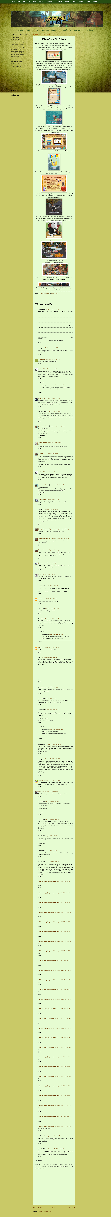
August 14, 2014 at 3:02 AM (64, 881)
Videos (89, 1)
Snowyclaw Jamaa (43, 426)
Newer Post (37, 1208)
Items (35, 1)
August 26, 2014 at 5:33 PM (54, 1136)
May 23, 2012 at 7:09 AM (51, 586)
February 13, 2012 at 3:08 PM (61, 529)
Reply (39, 343)
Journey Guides (49, 30)
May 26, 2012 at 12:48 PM (50, 599)
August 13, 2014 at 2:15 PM (52, 862)
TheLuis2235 (41, 359)
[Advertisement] (55, 7)
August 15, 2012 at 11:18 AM (52, 608)
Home (13, 1)
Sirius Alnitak (42, 398)
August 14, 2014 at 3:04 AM (64, 1105)
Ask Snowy (78, 30)
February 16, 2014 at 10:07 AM (52, 780)
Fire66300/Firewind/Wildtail (45, 529)
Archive (67, 1)
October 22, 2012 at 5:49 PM (52, 618)
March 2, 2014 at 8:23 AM (52, 819)
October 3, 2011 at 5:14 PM (49, 369)
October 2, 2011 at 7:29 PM (52, 348)
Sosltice (40, 369)
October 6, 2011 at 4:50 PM (53, 499)
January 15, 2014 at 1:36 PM (52, 759)
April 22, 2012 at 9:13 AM (48, 574)
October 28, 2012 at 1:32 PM (49, 657)
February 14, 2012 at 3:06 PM (61, 550)
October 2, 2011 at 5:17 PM (52, 309)
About (19, 1)
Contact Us (95, 1)
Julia (39, 574)
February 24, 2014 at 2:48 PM (50, 791)
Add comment (38, 1160)
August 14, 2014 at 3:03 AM (64, 970)
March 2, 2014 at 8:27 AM (56, 634)
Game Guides (49, 1)
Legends (74, 1)
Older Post (71, 1208)
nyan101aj (40, 780)
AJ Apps (81, 1)
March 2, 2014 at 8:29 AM (56, 729)
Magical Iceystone (42, 442)
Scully (40, 791)
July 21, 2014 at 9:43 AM (50, 850)
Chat (24, 1)
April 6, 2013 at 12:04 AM (51, 687)
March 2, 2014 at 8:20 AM (52, 801)
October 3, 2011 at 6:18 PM (53, 398)
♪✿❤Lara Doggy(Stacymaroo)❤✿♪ (47, 881)
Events (41, 1)
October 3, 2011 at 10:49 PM (57, 426)
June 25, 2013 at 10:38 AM (52, 709)
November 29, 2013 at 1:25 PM (57, 385)
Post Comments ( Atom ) (46, 1211)
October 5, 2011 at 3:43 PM (55, 442)
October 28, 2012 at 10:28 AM (51, 647)
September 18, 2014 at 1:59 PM (56, 1149)
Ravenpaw (41, 563)
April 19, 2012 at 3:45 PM (50, 563)
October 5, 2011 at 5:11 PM (49, 472)
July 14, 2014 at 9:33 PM (51, 836)
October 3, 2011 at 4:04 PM (53, 359)
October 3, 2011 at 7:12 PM (54, 411)
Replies (42, 382)
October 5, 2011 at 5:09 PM (50, 454)
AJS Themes (59, 1)
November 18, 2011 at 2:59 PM (52, 509)
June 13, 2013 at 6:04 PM (51, 698)
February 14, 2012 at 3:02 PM (61, 538)
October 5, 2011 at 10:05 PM (57, 485)
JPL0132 (40, 454)
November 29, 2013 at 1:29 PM (53, 744)
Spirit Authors (65, 30)
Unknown (40, 599)
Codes (29, 1)
